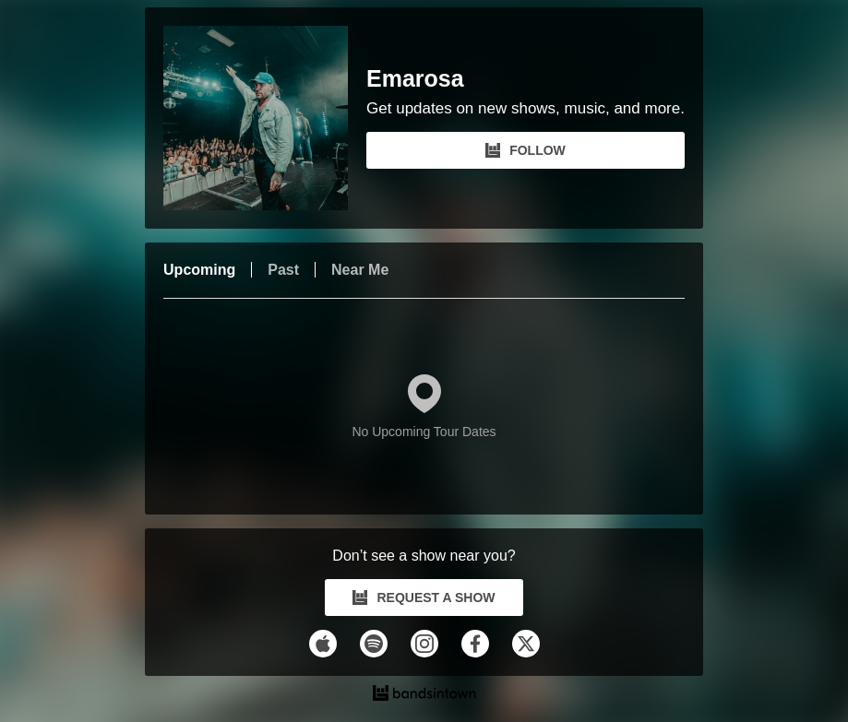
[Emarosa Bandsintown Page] (264, 118)
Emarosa (415, 78)
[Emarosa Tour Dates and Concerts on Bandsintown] (424, 695)
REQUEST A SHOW (423, 597)
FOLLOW (525, 150)
